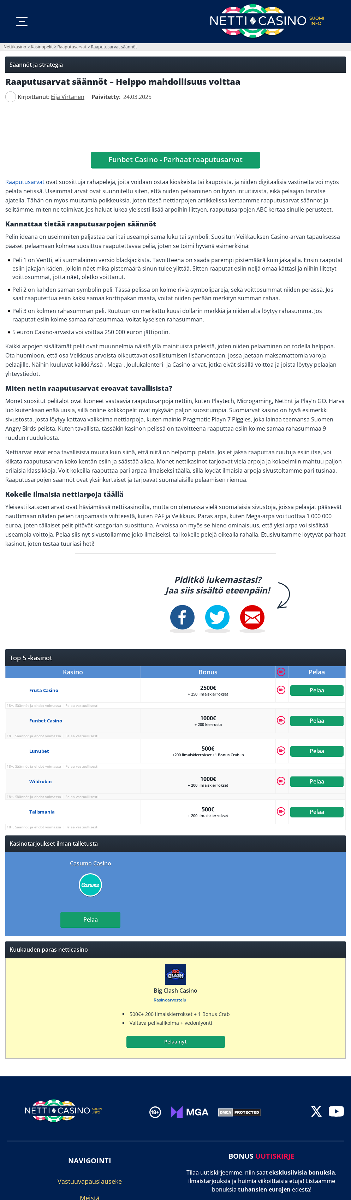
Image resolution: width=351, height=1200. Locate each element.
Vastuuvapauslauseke (90, 1181)
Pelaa (317, 690)
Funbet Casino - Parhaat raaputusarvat (175, 159)
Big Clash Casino (175, 990)
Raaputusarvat (24, 182)
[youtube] (336, 1112)
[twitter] (316, 1112)
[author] (10, 96)
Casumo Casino (90, 863)
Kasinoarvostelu (170, 1000)
